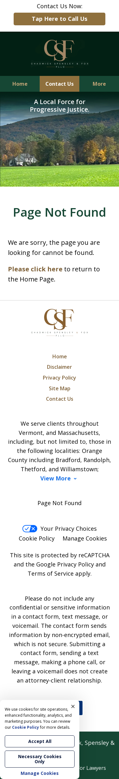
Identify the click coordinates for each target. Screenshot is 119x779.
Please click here (35, 269)
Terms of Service (51, 573)
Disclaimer (59, 366)
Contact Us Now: (59, 13)
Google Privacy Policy (65, 564)
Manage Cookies (85, 538)
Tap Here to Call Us (59, 18)
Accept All (39, 741)
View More (55, 478)
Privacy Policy (59, 377)
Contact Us (59, 83)
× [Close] (73, 706)
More (99, 83)
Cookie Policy (37, 538)
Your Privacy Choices (59, 528)
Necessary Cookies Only (40, 758)
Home (20, 83)
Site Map (59, 388)
